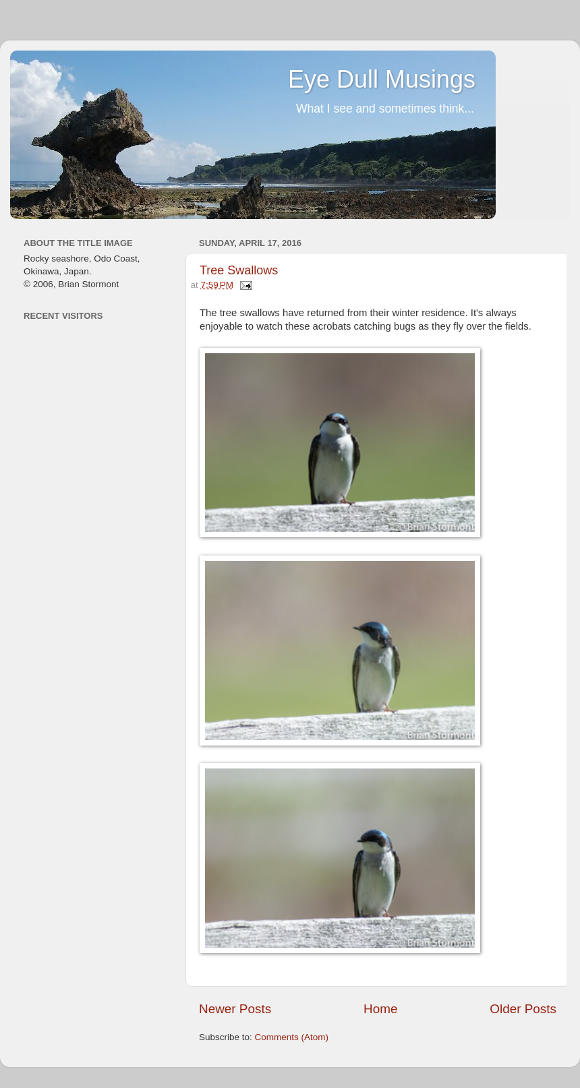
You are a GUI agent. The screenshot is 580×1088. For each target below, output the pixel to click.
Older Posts (523, 1009)
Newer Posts (235, 1009)
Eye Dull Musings (381, 79)
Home (380, 1009)
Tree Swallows (239, 270)
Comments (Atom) (292, 1037)
